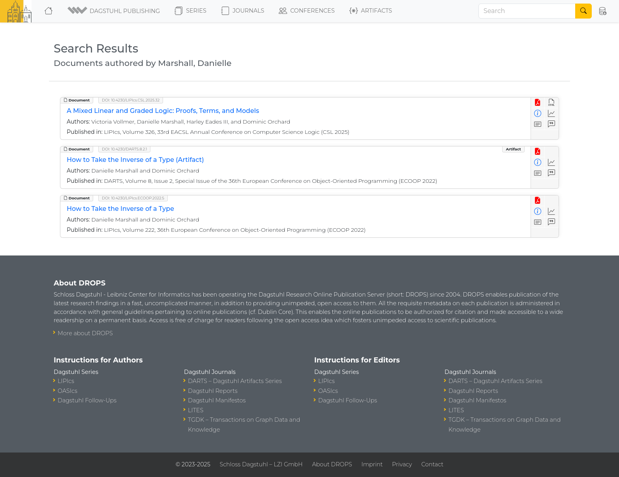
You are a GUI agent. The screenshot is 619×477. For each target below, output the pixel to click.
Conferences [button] (307, 11)
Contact (432, 464)
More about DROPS (85, 333)
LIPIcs (66, 381)
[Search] (527, 11)
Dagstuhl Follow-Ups (87, 400)
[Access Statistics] (552, 113)
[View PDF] (538, 103)
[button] (114, 11)
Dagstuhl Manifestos (217, 400)
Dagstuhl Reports (213, 390)
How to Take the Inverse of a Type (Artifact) (135, 159)
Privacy (402, 464)
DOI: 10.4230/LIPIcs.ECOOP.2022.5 (133, 198)
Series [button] (190, 11)
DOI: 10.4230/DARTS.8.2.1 (124, 149)
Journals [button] (242, 11)
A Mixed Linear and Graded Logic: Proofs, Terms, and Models (163, 111)
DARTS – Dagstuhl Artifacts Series (235, 381)
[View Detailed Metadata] (538, 113)
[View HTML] (552, 103)
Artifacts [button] (370, 11)
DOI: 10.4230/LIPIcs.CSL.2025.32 (130, 100)
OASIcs (67, 390)
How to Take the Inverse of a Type (120, 208)
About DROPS (332, 464)
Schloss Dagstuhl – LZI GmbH (260, 464)
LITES (195, 410)
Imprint (372, 464)
